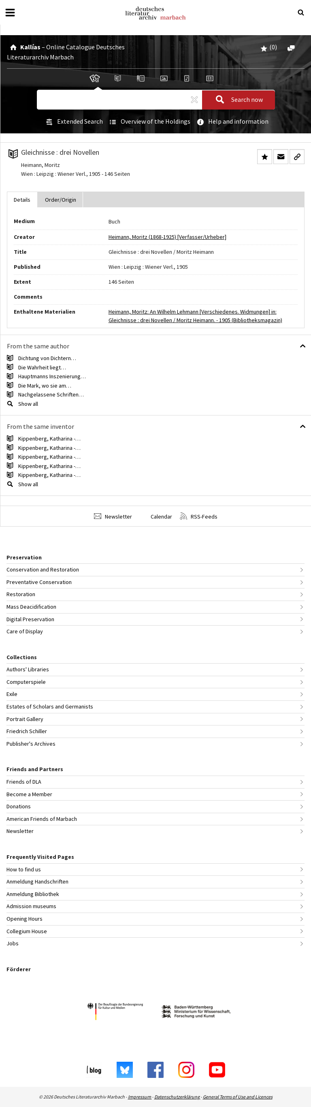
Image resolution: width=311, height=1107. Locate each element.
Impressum (140, 1097)
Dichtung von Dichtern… (47, 358)
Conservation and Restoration (42, 569)
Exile (11, 694)
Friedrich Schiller (26, 731)
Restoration (20, 594)
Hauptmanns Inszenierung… (52, 376)
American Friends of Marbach (41, 818)
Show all (28, 403)
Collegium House (26, 931)
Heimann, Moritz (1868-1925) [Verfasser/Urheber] (167, 236)
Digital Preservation (30, 619)
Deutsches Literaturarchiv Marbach (155, 13)
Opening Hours (24, 918)
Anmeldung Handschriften (37, 881)
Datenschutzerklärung (177, 1097)
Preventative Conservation (39, 582)
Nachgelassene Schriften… (51, 394)
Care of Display (24, 631)
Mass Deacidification (31, 606)
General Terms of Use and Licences (238, 1097)
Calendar (156, 516)
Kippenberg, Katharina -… (49, 438)
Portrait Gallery (24, 719)
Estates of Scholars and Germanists (49, 706)
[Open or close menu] (10, 12)
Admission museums (31, 906)
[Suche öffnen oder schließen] (301, 12)
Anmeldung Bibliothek (32, 894)
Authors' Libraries (27, 669)
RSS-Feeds (198, 516)
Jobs (12, 943)
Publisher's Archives (30, 743)
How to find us (23, 869)
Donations (18, 806)
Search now (237, 99)
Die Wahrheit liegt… (42, 367)
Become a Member (29, 794)
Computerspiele (26, 681)
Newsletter (113, 516)
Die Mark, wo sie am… (44, 385)
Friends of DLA (23, 781)
